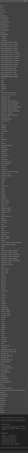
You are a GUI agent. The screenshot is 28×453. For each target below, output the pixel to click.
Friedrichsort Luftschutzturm (6, 163)
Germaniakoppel (4, 169)
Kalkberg (2, 224)
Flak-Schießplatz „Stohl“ (5, 357)
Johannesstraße (4, 222)
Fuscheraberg (3, 167)
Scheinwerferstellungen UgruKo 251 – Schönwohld (9, 64)
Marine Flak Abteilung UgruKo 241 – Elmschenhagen (10, 58)
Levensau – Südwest (4, 272)
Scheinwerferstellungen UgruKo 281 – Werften (8, 351)
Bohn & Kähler (3, 88)
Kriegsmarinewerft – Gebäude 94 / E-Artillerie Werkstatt (10, 260)
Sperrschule (3, 329)
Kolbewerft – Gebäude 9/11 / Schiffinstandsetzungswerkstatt (11, 242)
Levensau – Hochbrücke (5, 268)
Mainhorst (3, 274)
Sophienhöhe (3, 327)
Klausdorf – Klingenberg (5, 236)
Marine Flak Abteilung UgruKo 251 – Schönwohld (9, 62)
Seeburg (2, 321)
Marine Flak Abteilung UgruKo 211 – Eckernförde (9, 42)
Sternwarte (3, 331)
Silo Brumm (3, 323)
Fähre (2, 141)
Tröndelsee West (4, 341)
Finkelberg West (4, 153)
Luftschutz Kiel (2, 32)
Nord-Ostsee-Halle (4, 291)
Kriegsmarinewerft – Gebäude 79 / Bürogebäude (9, 258)
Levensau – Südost (4, 270)
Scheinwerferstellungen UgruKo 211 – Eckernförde (9, 44)
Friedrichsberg (3, 157)
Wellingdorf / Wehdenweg (5, 345)
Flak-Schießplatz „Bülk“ (5, 353)
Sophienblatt (3, 325)
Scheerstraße (3, 305)
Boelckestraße (3, 86)
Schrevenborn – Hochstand (5, 313)
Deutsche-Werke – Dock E (5, 96)
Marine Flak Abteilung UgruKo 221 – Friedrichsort (9, 48)
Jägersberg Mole (4, 220)
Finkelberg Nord (4, 147)
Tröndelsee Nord (4, 337)
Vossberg (2, 343)
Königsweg (3, 246)
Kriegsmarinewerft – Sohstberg (6, 262)
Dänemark (2, 406)
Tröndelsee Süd (4, 339)
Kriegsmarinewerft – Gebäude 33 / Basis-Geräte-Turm (10, 256)
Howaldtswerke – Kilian (5, 212)
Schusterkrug (3, 317)
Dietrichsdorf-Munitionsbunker (6, 119)
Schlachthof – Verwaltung (5, 311)
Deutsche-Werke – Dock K (5, 98)
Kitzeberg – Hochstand (5, 232)
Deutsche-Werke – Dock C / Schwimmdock (9, 94)
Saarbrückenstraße (4, 307)
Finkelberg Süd (3, 151)
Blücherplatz (3, 84)
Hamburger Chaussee (5, 185)
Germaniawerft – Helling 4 (5, 173)
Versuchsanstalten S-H (4, 396)
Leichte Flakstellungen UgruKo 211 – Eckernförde (9, 46)
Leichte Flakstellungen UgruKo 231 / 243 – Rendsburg (10, 56)
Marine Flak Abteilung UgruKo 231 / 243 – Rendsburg (10, 52)
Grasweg (2, 181)
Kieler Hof (3, 228)
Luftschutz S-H (2, 386)
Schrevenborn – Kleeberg (5, 315)
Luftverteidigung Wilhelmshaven (5, 382)
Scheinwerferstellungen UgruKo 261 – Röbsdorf (9, 70)
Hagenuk (2, 183)
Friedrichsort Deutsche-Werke (6, 161)
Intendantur (3, 218)
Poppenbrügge (3, 303)
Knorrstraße (3, 240)
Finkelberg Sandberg (4, 149)
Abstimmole (3, 78)
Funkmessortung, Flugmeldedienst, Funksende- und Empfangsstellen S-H (12, 390)
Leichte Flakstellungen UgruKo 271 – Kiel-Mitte (9, 76)
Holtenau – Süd (3, 206)
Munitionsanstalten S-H (4, 394)
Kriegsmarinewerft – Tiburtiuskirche (7, 264)
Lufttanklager (2, 402)
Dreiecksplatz (3, 129)
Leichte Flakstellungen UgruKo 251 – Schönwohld (9, 66)
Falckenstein (3, 143)
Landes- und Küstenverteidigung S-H (6, 388)
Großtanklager (2, 398)
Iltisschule (3, 214)
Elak (2, 137)
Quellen (1, 408)
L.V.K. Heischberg (4, 40)
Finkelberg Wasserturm (5, 155)
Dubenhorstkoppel (4, 131)
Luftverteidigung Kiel (4, 34)
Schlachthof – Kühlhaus (5, 309)
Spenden (1, 13)
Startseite (1, 5)
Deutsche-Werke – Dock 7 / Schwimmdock (8, 92)
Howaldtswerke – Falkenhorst (6, 210)
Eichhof (2, 133)
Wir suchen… (2, 9)
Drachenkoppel (3, 125)
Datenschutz (2, 410)
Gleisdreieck (3, 177)
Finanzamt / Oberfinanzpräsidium (6, 145)
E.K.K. (2, 135)
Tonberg (2, 335)
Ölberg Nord (3, 297)
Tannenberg (3, 333)
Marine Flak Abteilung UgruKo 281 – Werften (8, 349)
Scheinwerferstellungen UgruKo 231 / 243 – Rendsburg (10, 54)
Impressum (2, 412)
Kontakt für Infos (3, 11)
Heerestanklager (3, 400)
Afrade (2, 80)
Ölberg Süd (3, 301)
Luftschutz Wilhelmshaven (4, 380)
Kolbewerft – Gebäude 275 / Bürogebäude (8, 244)
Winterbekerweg (4, 347)
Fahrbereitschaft (4, 139)
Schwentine (3, 319)
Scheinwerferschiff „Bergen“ (5, 361)
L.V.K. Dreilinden (3, 38)
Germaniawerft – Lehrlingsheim (6, 175)
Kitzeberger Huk (4, 234)
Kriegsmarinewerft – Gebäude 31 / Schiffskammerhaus (10, 254)
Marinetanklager (3, 404)
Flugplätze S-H (2, 392)
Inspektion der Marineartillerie (6, 216)
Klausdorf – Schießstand (5, 238)
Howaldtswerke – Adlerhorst (6, 208)
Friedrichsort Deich (4, 159)
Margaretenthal (3, 276)
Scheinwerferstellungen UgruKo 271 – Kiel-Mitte (9, 74)
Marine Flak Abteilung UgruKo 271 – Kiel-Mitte (8, 72)
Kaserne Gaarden (4, 226)
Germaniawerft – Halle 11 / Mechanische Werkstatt (9, 171)
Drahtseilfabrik (3, 127)
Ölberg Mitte (3, 295)
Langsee (2, 266)
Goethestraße (3, 179)
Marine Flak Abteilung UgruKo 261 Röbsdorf (8, 68)
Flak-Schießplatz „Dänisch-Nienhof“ (7, 355)
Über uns (1, 7)
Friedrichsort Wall (4, 165)
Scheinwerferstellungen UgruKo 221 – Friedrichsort (9, 50)
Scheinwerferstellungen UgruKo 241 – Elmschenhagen (10, 60)
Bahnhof (2, 82)
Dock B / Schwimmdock (5, 121)
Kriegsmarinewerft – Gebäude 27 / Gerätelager (9, 252)
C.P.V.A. (2, 90)
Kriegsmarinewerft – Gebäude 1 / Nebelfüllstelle (9, 250)
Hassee (2, 187)
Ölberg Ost (3, 299)
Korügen (2, 248)
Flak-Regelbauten (4, 36)
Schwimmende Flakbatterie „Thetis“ (7, 359)
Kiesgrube (3, 230)
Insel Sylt (1, 384)
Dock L (2, 123)
